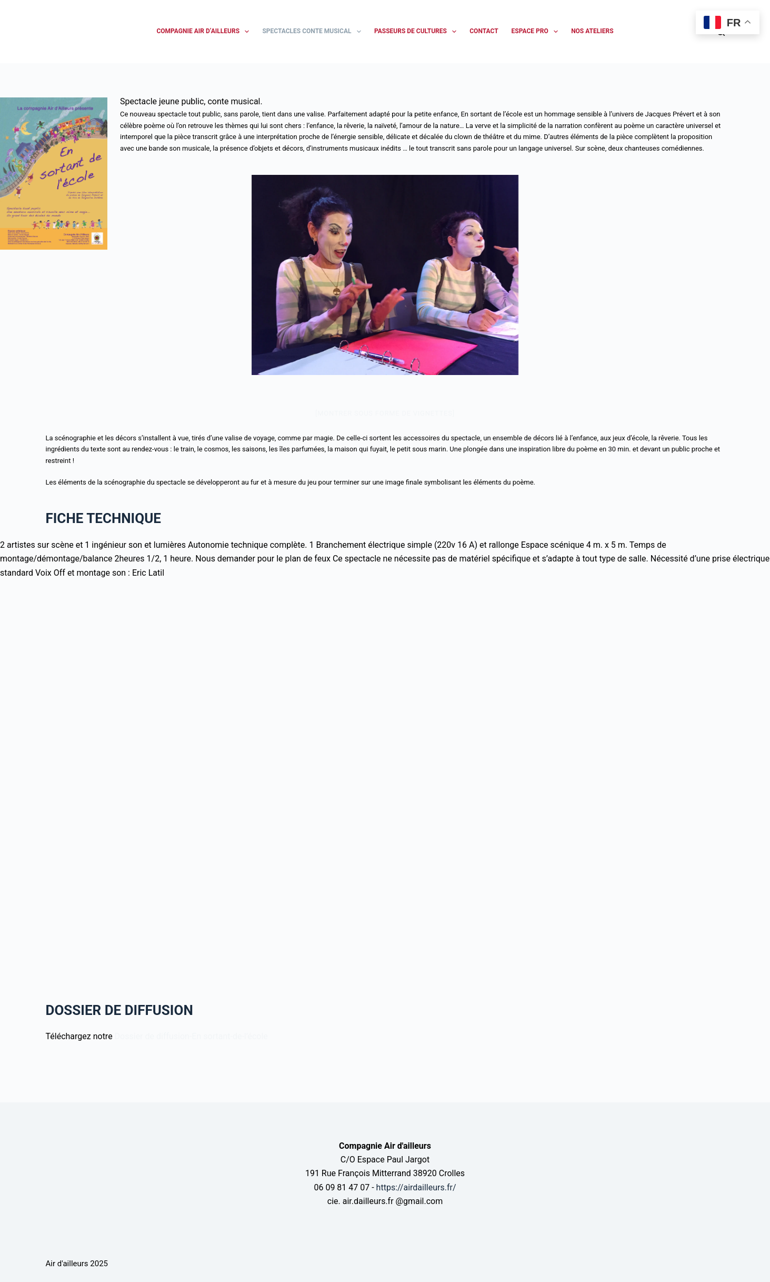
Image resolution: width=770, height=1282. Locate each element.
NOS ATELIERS (592, 31)
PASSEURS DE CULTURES (417, 31)
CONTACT (483, 31)
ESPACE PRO (537, 31)
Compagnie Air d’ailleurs (204, 31)
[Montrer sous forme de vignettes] (385, 413)
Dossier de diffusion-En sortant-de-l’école (191, 1036)
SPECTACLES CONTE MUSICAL (313, 31)
